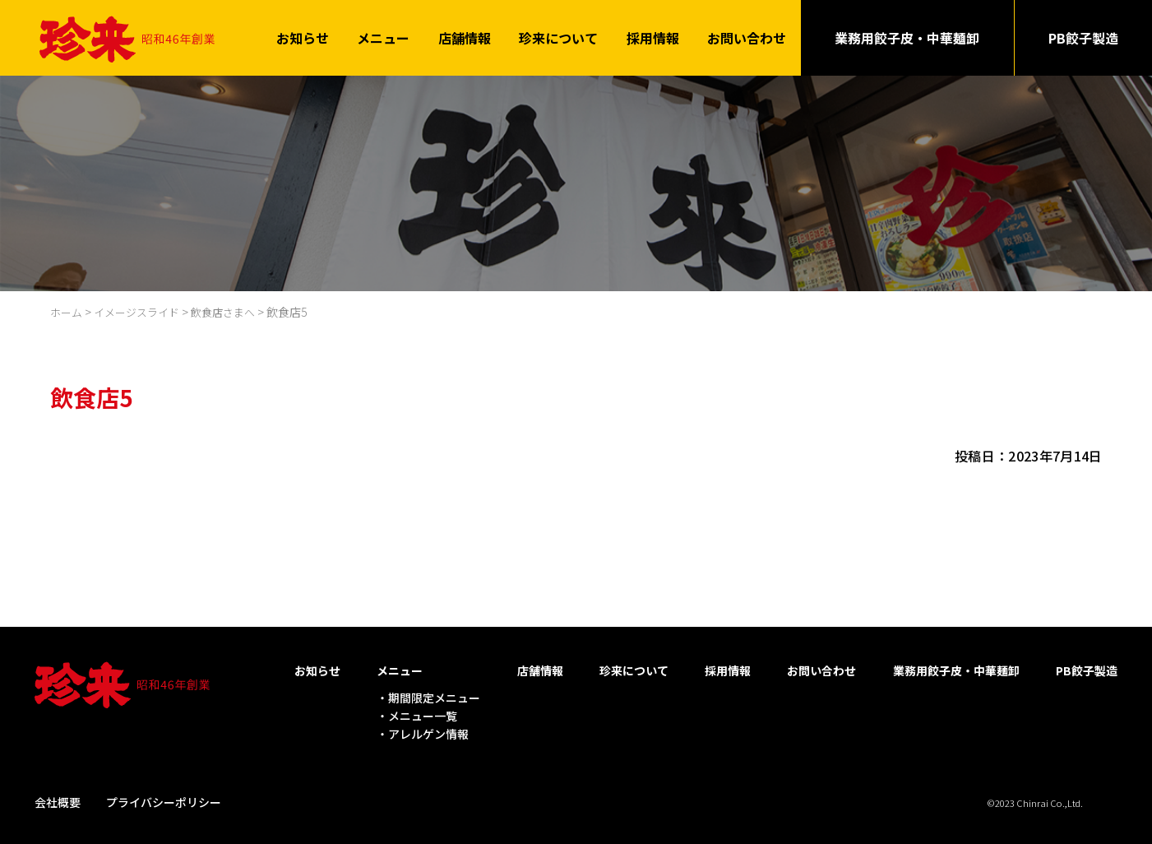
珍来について (558, 37)
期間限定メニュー (434, 695)
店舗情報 (464, 37)
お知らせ (302, 37)
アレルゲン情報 (428, 732)
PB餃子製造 (1083, 37)
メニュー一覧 (422, 714)
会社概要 (58, 799)
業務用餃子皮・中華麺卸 (907, 37)
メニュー (383, 37)
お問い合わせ (746, 37)
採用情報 (653, 37)
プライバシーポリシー (163, 799)
